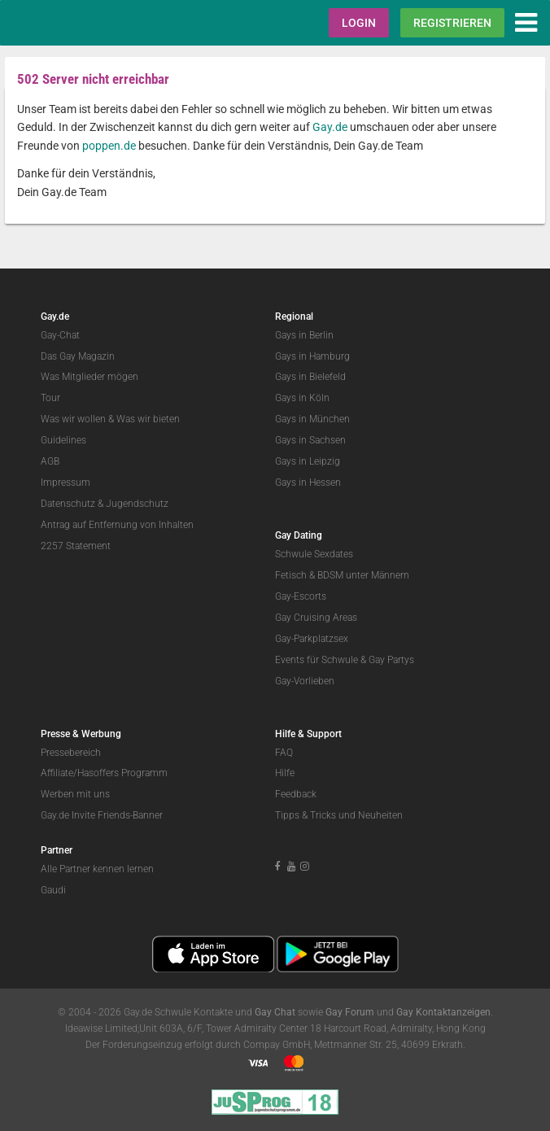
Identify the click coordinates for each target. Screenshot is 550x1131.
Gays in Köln (302, 398)
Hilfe (285, 773)
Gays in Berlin (304, 335)
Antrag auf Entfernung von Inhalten (117, 525)
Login (359, 22)
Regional (294, 316)
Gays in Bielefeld (310, 376)
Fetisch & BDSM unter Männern (342, 575)
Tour (50, 398)
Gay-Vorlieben (304, 681)
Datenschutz (68, 503)
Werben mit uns (75, 794)
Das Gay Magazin (78, 356)
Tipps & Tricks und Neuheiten (339, 815)
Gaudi (53, 890)
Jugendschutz (137, 503)
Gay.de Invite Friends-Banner (102, 815)
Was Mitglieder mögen (89, 376)
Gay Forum (349, 1012)
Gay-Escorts (300, 596)
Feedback (295, 794)
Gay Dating (298, 535)
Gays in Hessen (308, 482)
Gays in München (312, 419)
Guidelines (63, 440)
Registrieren (452, 22)
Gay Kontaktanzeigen (443, 1012)
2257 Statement (76, 546)
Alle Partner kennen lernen (97, 869)
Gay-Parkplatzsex (311, 638)
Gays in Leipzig (307, 461)
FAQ (284, 752)
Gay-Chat (60, 335)
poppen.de (109, 145)
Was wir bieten (148, 419)
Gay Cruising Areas (316, 617)
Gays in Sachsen (310, 440)
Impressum (65, 482)
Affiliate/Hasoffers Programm (104, 773)
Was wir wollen (73, 419)
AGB (50, 461)
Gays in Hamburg (312, 356)
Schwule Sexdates (314, 554)
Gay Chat (275, 1012)
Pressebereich (71, 752)
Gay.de (329, 126)
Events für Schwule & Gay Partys (344, 660)
